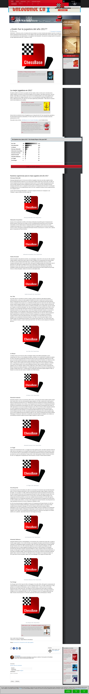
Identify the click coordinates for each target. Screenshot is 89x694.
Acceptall (84, 691)
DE (46, 20)
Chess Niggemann (55, 650)
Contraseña (13, 669)
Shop (12, 1)
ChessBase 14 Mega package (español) (26, 71)
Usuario (12, 667)
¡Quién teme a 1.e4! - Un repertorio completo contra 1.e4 (34, 625)
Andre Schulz (17, 655)
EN (47, 20)
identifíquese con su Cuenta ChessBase (30, 120)
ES (48, 20)
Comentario (12, 671)
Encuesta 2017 (16, 642)
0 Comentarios (58, 31)
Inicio (17, 1)
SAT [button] (29, 1)
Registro (21, 670)
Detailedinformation (68, 691)
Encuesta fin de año (23, 642)
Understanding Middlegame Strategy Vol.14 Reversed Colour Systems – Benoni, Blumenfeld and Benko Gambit (71, 651)
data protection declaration (81, 688)
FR (50, 20)
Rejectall (76, 691)
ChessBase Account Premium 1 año (29, 122)
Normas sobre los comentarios (16, 665)
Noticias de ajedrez (24, 20)
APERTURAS (23, 1)
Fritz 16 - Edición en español (28, 102)
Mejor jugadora (30, 642)
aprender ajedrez (36, 1)
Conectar (73, 1)
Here (20, 688)
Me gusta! (53, 31)
